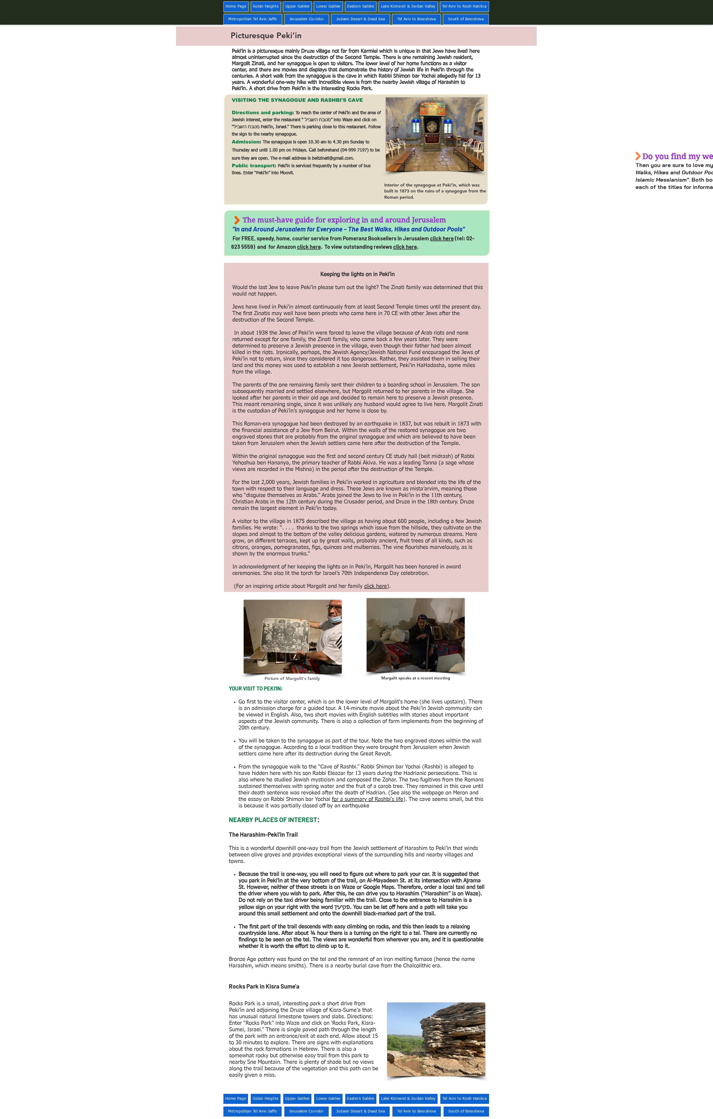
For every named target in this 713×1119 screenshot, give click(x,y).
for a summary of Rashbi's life (367, 799)
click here (442, 238)
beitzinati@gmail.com (332, 158)
